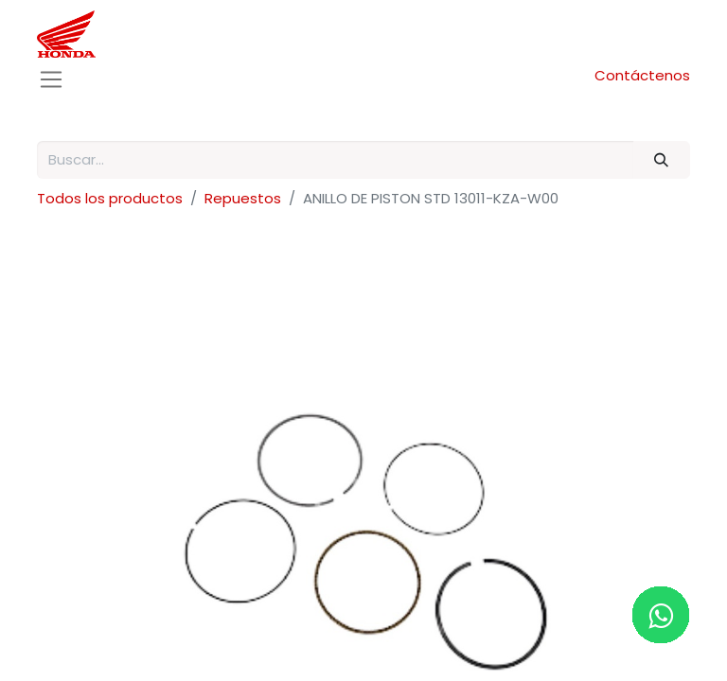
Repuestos (242, 198)
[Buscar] (661, 160)
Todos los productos (110, 198)
